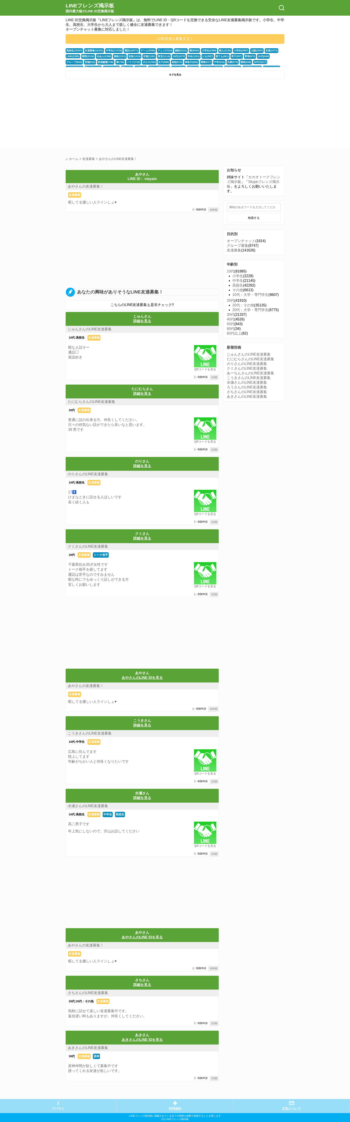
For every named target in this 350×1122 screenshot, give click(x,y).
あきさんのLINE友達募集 (88, 1048)
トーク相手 (101, 555)
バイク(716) (133, 62)
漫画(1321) (120, 56)
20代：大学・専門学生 (250, 310)
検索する (254, 218)
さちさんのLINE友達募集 (88, 993)
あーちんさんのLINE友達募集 (250, 373)
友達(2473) (271, 50)
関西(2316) (88, 56)
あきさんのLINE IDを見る (142, 1040)
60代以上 (234, 333)
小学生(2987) (241, 50)
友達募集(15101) (94, 50)
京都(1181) (149, 56)
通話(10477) (131, 50)
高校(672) (177, 62)
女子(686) (163, 62)
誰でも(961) (222, 56)
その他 (237, 290)
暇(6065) (194, 50)
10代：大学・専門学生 (250, 295)
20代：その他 (243, 305)
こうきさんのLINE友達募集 (90, 733)
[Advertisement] (120, 114)
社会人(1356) (104, 56)
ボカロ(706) (149, 62)
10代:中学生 (77, 741)
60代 (230, 329)
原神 (96, 1056)
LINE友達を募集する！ (175, 39)
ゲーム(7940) (148, 50)
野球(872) (250, 56)
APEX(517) (260, 62)
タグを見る (175, 74)
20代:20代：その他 (81, 1001)
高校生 (120, 814)
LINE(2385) (72, 56)
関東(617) (206, 62)
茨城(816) (90, 62)
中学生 (107, 814)
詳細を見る (142, 321)
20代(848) (263, 56)
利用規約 (175, 1108)
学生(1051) (194, 56)
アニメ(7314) (165, 50)
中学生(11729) (114, 50)
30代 (72, 410)
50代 (230, 324)
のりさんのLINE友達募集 (88, 474)
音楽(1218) (134, 56)
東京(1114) (164, 56)
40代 (230, 319)
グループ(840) (74, 62)
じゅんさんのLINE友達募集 (90, 329)
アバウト (58, 1108)
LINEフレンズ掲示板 (90, 8)
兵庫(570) (232, 62)
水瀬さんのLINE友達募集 (88, 806)
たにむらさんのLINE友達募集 (91, 402)
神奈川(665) (191, 62)
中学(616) (219, 62)
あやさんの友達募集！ (86, 186)
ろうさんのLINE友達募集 (247, 387)
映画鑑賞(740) (106, 62)
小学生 (237, 276)
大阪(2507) (257, 50)
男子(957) (236, 56)
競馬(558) (245, 62)
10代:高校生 (77, 337)
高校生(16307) (74, 50)
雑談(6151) (181, 50)
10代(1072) (179, 56)
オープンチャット (241, 241)
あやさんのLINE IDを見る (142, 678)
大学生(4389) (209, 50)
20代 (230, 300)
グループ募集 (237, 245)
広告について (291, 1108)
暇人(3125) (225, 50)
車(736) (120, 62)
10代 (230, 271)
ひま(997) (207, 56)
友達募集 (74, 195)
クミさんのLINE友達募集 (88, 546)
